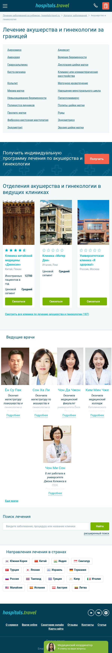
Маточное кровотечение (73, 83)
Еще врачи (11, 500)
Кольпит (12, 83)
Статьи (102, 624)
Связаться (18, 301)
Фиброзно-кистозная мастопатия (28, 119)
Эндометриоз (66, 119)
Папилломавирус (68, 97)
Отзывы (72, 624)
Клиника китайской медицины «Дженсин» (18, 260)
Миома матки (15, 90)
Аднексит (64, 49)
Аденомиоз (14, 49)
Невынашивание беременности (27, 97)
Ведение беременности (72, 57)
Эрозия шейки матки (71, 127)
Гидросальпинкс (17, 64)
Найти (100, 526)
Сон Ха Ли (41, 390)
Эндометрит (15, 127)
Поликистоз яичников (21, 105)
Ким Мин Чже (97, 390)
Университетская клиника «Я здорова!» (92, 260)
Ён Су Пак (13, 390)
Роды (61, 112)
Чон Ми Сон (55, 468)
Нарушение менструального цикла (79, 90)
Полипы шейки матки (71, 105)
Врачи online (29, 624)
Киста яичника (16, 71)
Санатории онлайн (52, 624)
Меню (5, 6)
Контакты (87, 624)
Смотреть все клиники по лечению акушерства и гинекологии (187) (47, 314)
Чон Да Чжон (69, 390)
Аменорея (13, 57)
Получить (97, 159)
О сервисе (12, 624)
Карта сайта (56, 628)
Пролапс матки (16, 112)
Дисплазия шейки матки (73, 64)
